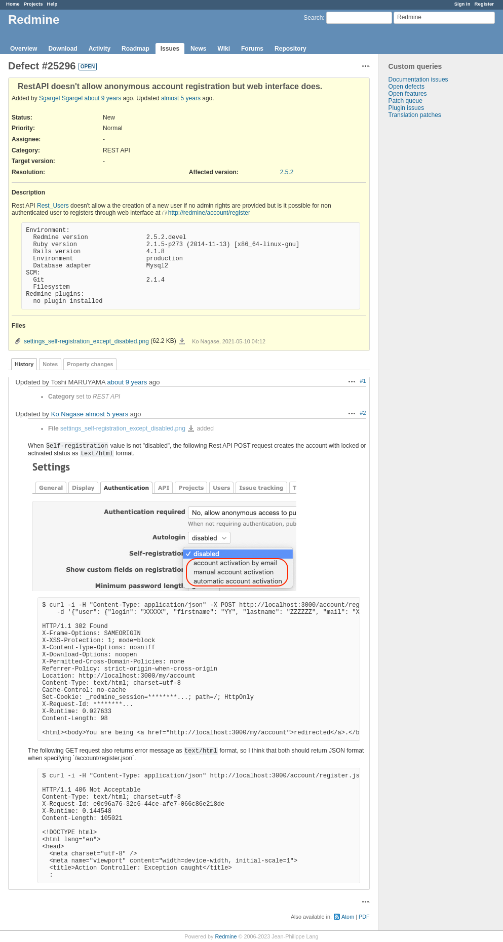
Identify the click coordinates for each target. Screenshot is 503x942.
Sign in (462, 4)
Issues (170, 48)
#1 (363, 381)
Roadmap (135, 48)
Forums (252, 48)
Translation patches (415, 115)
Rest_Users (53, 205)
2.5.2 (287, 172)
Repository (290, 48)
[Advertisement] (429, 277)
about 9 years (102, 98)
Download (62, 48)
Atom (347, 917)
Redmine (226, 936)
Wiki (223, 48)
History (24, 364)
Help (52, 4)
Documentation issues (418, 79)
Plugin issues (406, 107)
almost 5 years (181, 98)
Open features (408, 93)
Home (13, 4)
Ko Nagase (67, 414)
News (198, 48)
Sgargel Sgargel (61, 98)
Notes (50, 364)
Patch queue (405, 100)
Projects (33, 4)
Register (484, 4)
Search (313, 17)
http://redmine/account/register (209, 212)
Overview (23, 48)
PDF (364, 917)
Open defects (406, 86)
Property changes (90, 364)
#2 (363, 413)
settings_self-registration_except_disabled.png (86, 341)
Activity (99, 48)
